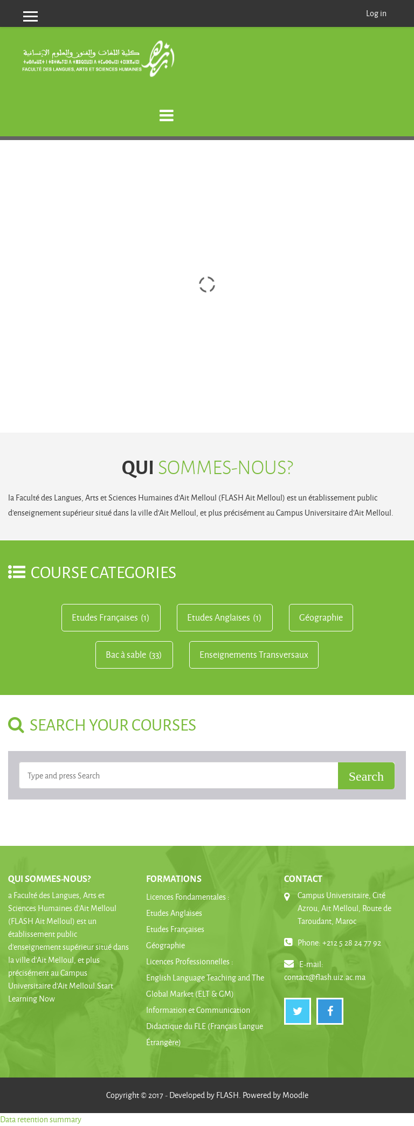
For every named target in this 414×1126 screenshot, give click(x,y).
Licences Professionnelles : (189, 961)
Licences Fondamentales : (188, 896)
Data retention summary (40, 1119)
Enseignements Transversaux (253, 655)
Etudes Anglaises (218, 617)
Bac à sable (126, 655)
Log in (376, 13)
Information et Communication (198, 1010)
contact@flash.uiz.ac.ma (324, 977)
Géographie (321, 617)
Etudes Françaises (105, 617)
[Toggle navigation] (167, 109)
